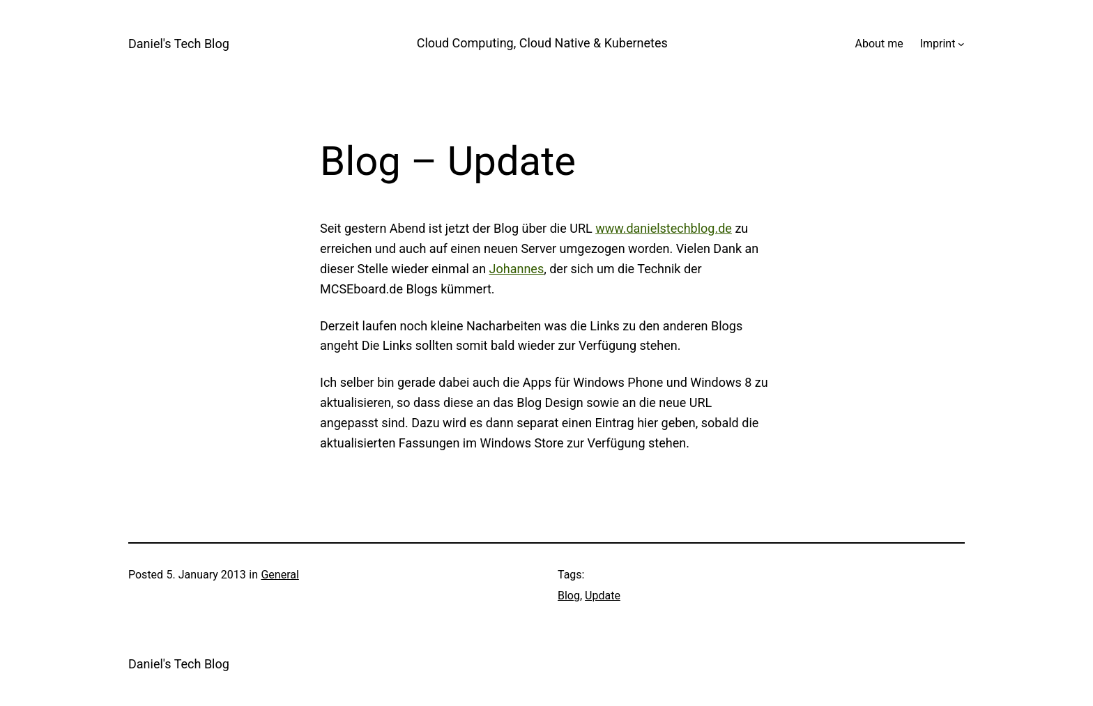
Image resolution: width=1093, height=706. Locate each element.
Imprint (938, 43)
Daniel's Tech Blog (178, 43)
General (279, 574)
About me (879, 43)
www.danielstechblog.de (663, 228)
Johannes (516, 268)
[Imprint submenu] (961, 43)
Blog (569, 595)
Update (602, 595)
